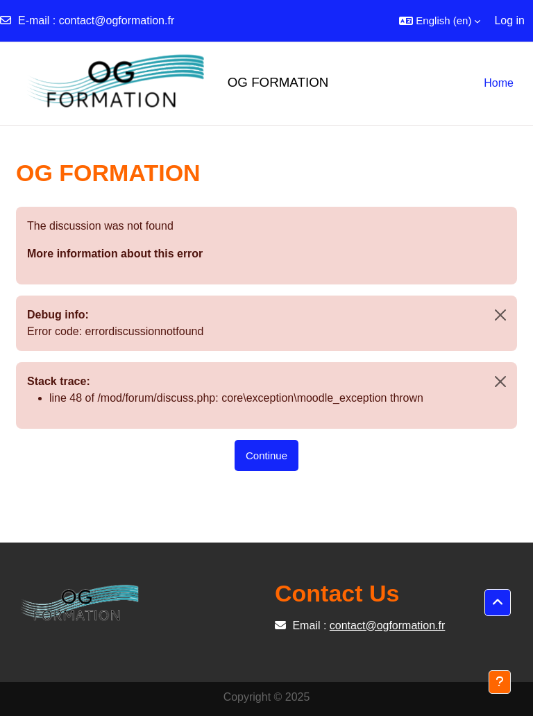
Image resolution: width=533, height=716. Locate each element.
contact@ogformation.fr (117, 20)
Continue (266, 455)
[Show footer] (500, 682)
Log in (509, 20)
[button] (440, 21)
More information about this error (115, 253)
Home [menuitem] (499, 83)
